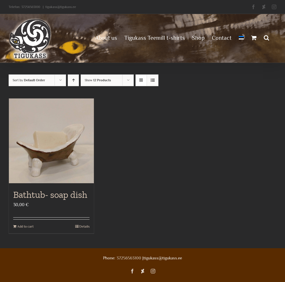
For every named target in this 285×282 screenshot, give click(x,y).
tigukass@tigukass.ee (60, 7)
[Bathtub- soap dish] (51, 140)
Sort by (29, 80)
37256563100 (30, 7)
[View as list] (152, 80)
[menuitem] (241, 37)
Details (84, 226)
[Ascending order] (73, 80)
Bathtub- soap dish (50, 194)
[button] (266, 37)
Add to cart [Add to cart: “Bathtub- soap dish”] (25, 226)
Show (98, 80)
